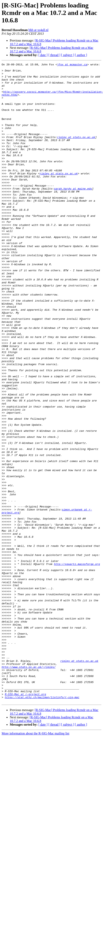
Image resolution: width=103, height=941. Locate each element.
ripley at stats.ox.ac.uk (76, 152)
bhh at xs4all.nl (38, 30)
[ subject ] (67, 55)
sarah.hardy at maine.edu (73, 214)
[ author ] (81, 55)
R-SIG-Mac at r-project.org (25, 821)
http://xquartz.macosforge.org (77, 664)
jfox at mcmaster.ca (72, 65)
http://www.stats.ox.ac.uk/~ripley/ (28, 788)
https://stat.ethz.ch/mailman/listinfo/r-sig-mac (42, 824)
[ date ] (43, 55)
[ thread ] (54, 55)
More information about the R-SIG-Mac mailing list (35, 861)
